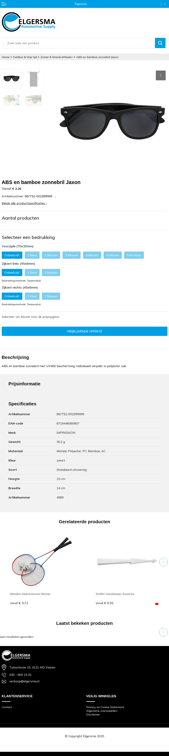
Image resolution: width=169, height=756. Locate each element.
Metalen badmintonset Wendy (30, 594)
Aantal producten (20, 218)
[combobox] (79, 43)
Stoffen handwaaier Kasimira (115, 594)
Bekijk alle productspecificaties (24, 203)
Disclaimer (93, 714)
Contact (7, 707)
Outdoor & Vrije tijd (25, 57)
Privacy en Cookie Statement (105, 707)
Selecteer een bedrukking (28, 237)
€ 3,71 (19, 603)
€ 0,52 (104, 603)
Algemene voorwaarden (102, 710)
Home (6, 57)
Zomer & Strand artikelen (57, 57)
